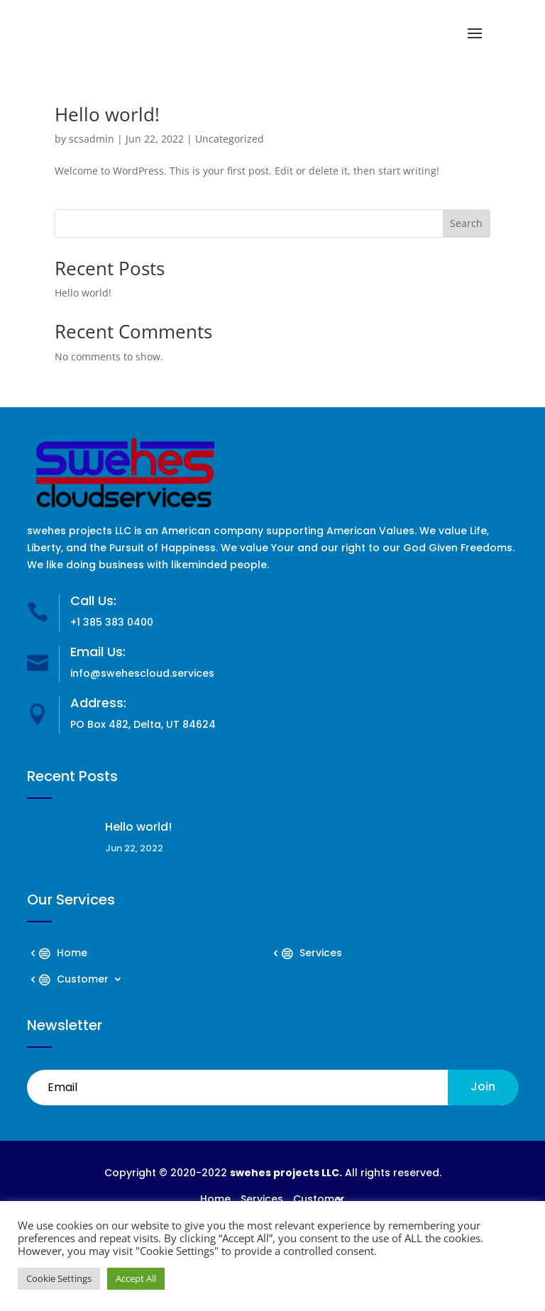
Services (320, 954)
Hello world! (107, 114)
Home (72, 954)
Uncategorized (229, 138)
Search (466, 223)
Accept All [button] (136, 1278)
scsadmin (91, 138)
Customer (83, 980)
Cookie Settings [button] (59, 1278)
